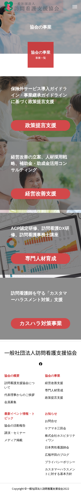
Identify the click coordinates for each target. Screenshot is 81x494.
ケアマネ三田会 (55, 428)
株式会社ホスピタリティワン (60, 438)
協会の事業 (52, 375)
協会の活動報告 (14, 425)
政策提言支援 (54, 397)
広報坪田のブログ (57, 454)
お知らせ (51, 413)
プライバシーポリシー (60, 462)
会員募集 (10, 402)
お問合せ (51, 421)
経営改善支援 (54, 383)
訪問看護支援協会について (19, 385)
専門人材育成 (54, 390)
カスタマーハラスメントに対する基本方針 (60, 472)
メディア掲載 (13, 440)
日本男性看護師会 (57, 447)
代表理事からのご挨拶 (19, 394)
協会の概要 (11, 375)
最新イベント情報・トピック (19, 416)
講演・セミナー (14, 433)
